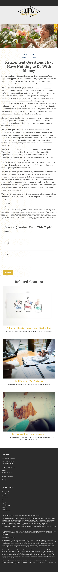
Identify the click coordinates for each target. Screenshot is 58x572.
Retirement (5, 492)
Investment (5, 494)
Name (6, 231)
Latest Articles (6, 506)
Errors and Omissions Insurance (29, 434)
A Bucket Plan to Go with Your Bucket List (29, 328)
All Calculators (6, 510)
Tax (3, 500)
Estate (4, 496)
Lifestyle (4, 504)
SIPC (45, 540)
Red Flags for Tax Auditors (29, 381)
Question (7, 255)
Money (4, 502)
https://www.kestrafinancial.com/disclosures (44, 546)
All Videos (5, 508)
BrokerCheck (36, 515)
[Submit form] (8, 272)
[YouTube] (5, 480)
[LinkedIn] (2, 480)
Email (6, 243)
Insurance (5, 498)
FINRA (42, 540)
